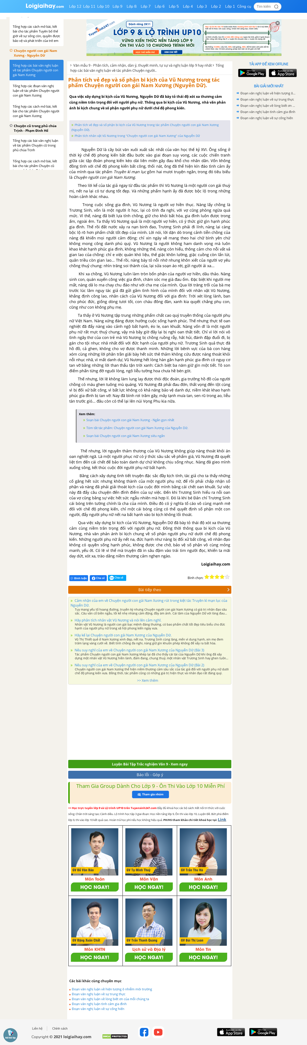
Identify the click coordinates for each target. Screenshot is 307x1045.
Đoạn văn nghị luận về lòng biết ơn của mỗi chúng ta (110, 999)
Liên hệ (37, 1028)
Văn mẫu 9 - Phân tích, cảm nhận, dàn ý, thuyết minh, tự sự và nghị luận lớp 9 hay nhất (142, 65)
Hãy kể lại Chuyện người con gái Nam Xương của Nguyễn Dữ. (123, 635)
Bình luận (79, 578)
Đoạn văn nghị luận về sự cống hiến (98, 1009)
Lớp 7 (146, 6)
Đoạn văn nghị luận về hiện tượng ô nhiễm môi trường (112, 989)
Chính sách (60, 1028)
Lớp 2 (216, 6)
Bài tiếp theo (184, 589)
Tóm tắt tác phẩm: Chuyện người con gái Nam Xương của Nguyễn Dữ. (137, 428)
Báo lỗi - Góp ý (150, 774)
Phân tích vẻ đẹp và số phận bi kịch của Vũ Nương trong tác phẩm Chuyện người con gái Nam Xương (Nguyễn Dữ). (144, 82)
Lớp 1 (230, 6)
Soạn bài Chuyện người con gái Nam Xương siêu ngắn (125, 436)
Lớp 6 (160, 6)
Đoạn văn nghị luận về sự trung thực (98, 994)
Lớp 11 (89, 6)
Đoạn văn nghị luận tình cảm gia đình (99, 1004)
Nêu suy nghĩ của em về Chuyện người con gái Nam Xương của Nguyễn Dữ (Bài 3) (139, 650)
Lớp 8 (132, 6)
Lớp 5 (174, 6)
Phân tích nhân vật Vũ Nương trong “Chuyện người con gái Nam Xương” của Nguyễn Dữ (137, 136)
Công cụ (244, 6)
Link (222, 819)
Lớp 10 (103, 6)
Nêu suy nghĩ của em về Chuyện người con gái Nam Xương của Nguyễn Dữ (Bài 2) (139, 665)
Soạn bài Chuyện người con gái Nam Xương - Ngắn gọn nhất (130, 420)
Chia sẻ (98, 578)
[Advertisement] (149, 721)
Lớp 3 (202, 6)
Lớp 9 (118, 6)
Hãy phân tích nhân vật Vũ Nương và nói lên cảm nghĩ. (117, 620)
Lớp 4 (188, 6)
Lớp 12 (75, 6)
